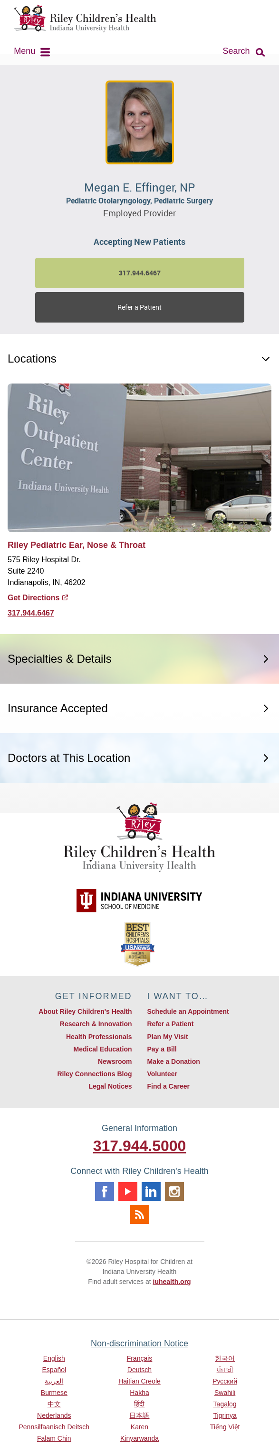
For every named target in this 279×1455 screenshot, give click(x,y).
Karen (139, 1427)
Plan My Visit (167, 1037)
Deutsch (139, 1370)
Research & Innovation (96, 1024)
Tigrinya (225, 1415)
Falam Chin (54, 1438)
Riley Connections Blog (94, 1074)
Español (54, 1370)
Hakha (139, 1392)
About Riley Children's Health (85, 1011)
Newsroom (115, 1061)
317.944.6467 (31, 613)
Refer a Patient (139, 307)
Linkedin (151, 1191)
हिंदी (139, 1404)
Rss (139, 1214)
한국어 (225, 1358)
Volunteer (162, 1074)
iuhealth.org (172, 1281)
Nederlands (54, 1415)
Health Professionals (99, 1037)
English (54, 1358)
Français (140, 1358)
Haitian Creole (139, 1381)
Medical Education (103, 1049)
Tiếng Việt (225, 1427)
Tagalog (225, 1404)
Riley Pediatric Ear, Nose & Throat (76, 545)
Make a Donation (173, 1061)
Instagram (174, 1191)
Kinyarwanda (139, 1438)
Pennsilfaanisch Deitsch (54, 1427)
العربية (54, 1381)
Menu (24, 51)
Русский (224, 1381)
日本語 (139, 1415)
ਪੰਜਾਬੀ (225, 1370)
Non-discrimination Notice (139, 1343)
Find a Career (168, 1086)
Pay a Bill (162, 1049)
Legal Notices (110, 1086)
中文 (54, 1404)
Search (236, 51)
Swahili (224, 1392)
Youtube (127, 1191)
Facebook (104, 1191)
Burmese (54, 1392)
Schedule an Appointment (188, 1011)
